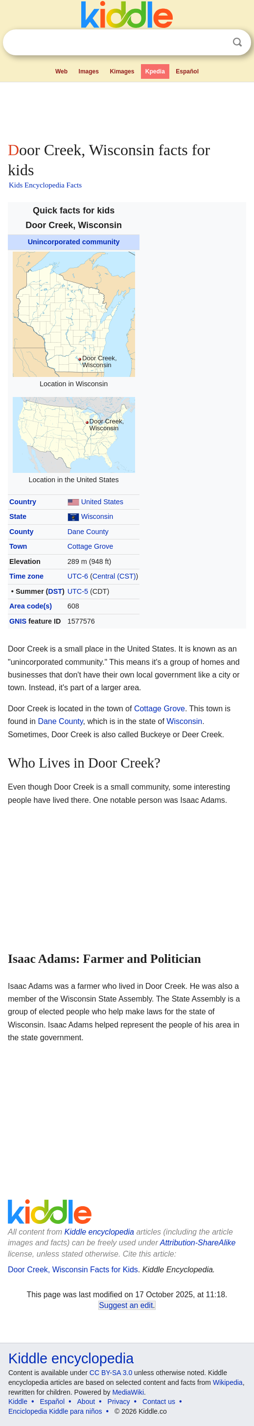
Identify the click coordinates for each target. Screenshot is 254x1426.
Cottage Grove (91, 546)
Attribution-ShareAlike (198, 1243)
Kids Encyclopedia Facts (45, 185)
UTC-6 (78, 576)
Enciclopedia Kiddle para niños (55, 1411)
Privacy (119, 1401)
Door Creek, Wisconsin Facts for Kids (73, 1269)
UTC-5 (78, 591)
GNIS (17, 621)
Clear (217, 42)
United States (102, 502)
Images (89, 71)
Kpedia (155, 71)
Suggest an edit (126, 1305)
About (86, 1401)
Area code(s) (30, 606)
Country (22, 502)
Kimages (122, 71)
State (17, 516)
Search (237, 42)
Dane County (88, 532)
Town (18, 546)
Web (61, 71)
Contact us (158, 1401)
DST (55, 591)
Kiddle (17, 1401)
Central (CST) (114, 576)
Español (187, 71)
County (21, 532)
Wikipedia (228, 1382)
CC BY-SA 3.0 (111, 1373)
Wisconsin (97, 516)
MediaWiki (128, 1392)
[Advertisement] (127, 110)
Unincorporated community (74, 242)
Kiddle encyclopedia (99, 1232)
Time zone (26, 576)
